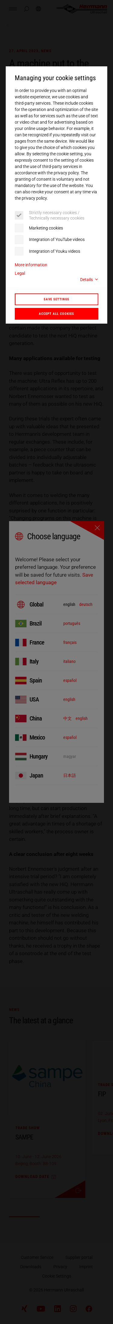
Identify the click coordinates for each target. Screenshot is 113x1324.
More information (31, 264)
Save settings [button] (56, 299)
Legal (20, 273)
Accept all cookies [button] (56, 314)
